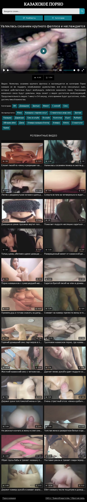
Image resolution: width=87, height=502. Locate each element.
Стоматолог (77, 123)
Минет (46, 106)
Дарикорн (19, 118)
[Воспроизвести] (4, 70)
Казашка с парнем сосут (36, 113)
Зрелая (78, 113)
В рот (67, 118)
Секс (65, 106)
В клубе (46, 118)
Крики (6, 128)
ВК (14, 106)
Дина (21, 123)
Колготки (57, 118)
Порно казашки (9, 498)
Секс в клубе (33, 118)
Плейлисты (29, 17)
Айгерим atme (9, 123)
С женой (56, 106)
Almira (66, 123)
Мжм (19, 113)
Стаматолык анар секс (61, 113)
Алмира (56, 123)
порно (43, 4)
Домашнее (24, 106)
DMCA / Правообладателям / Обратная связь (65, 498)
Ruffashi (77, 118)
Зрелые (36, 106)
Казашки (7, 118)
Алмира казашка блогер (38, 123)
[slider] (29, 70)
